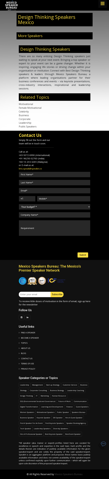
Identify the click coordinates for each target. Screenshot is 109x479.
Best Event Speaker (73, 434)
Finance (69, 407)
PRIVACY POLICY (27, 368)
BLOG (22, 353)
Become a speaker (29, 337)
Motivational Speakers (45, 412)
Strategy (23, 390)
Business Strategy (57, 390)
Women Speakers (27, 412)
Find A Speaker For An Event (31, 423)
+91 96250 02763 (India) (31, 158)
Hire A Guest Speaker (73, 417)
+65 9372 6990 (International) (34, 155)
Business (24, 115)
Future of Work (64, 401)
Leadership (25, 122)
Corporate (24, 119)
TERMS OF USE (26, 363)
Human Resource (59, 396)
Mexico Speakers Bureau (68, 474)
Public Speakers (28, 126)
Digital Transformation (29, 407)
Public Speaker (63, 412)
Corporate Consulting (38, 390)
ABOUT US (24, 348)
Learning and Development (52, 407)
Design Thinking (26, 396)
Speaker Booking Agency (76, 423)
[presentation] (30, 241)
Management (37, 385)
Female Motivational (30, 107)
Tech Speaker (25, 428)
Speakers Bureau (78, 412)
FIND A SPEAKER (27, 332)
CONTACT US (26, 358)
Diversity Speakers (60, 428)
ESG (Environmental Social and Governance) (37, 401)
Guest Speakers (82, 407)
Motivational (26, 104)
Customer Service (70, 385)
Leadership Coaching (75, 390)
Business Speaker (27, 417)
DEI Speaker (58, 417)
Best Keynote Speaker (54, 434)
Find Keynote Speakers (54, 423)
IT (36, 396)
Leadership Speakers (42, 428)
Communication (80, 401)
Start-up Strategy (52, 385)
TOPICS (23, 343)
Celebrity (24, 111)
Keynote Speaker (43, 417)
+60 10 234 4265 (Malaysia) (33, 161)
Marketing (45, 396)
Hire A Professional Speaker (31, 434)
